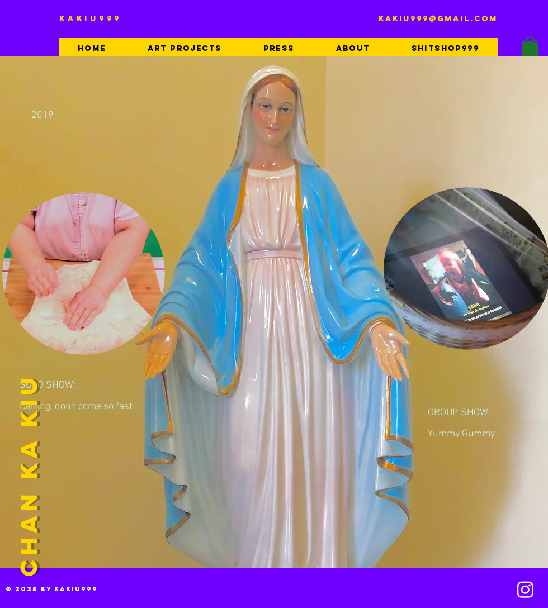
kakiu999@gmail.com (438, 18)
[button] (530, 47)
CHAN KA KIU (27, 474)
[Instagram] (525, 589)
